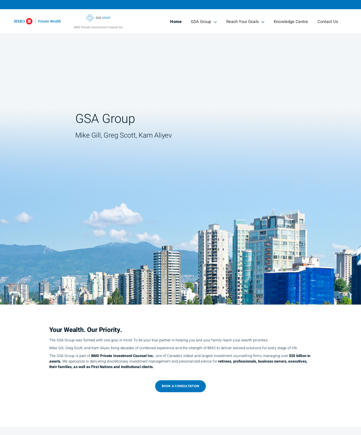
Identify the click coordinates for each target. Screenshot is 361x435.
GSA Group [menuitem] (204, 22)
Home (176, 22)
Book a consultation (180, 386)
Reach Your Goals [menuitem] (245, 22)
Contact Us (327, 22)
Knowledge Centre (291, 22)
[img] (180, 152)
